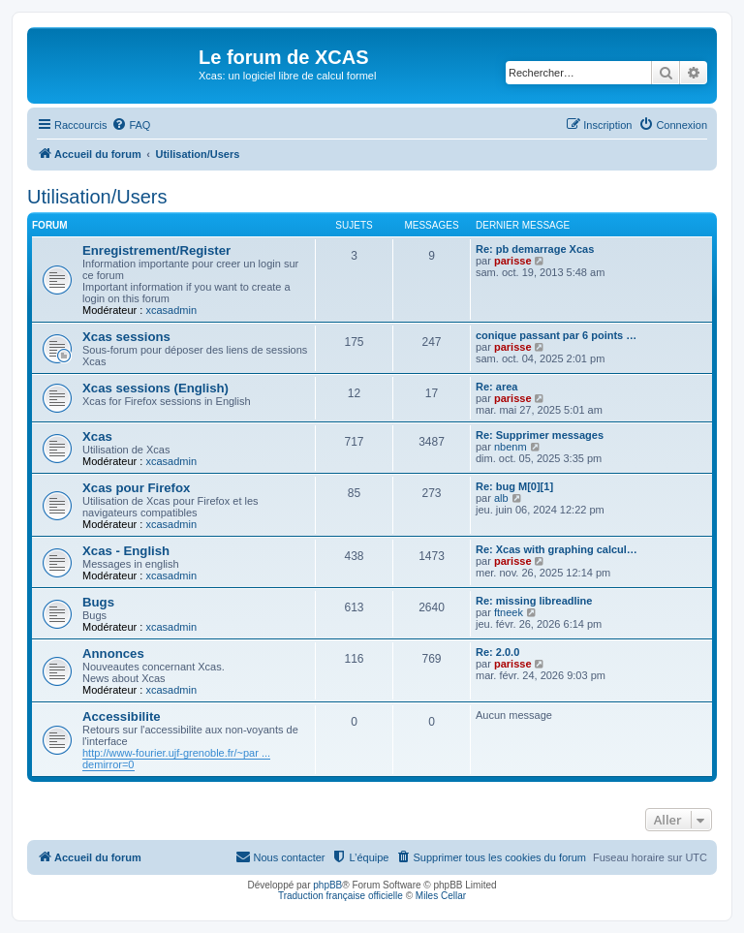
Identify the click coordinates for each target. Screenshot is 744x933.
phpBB (327, 885)
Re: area (496, 386)
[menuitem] (130, 125)
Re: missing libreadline (534, 600)
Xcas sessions (126, 336)
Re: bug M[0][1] (514, 486)
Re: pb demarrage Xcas (535, 249)
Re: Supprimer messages (540, 435)
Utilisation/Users (97, 196)
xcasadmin (171, 310)
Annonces (113, 653)
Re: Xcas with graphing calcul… (556, 549)
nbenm (510, 446)
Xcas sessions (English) (155, 388)
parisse (513, 260)
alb (501, 498)
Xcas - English (126, 551)
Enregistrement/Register (156, 250)
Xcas (97, 436)
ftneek (508, 612)
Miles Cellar (441, 895)
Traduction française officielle (340, 895)
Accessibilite (121, 716)
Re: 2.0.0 (497, 652)
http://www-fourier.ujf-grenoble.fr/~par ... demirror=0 (176, 758)
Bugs (98, 602)
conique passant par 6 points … (556, 335)
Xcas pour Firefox (136, 488)
